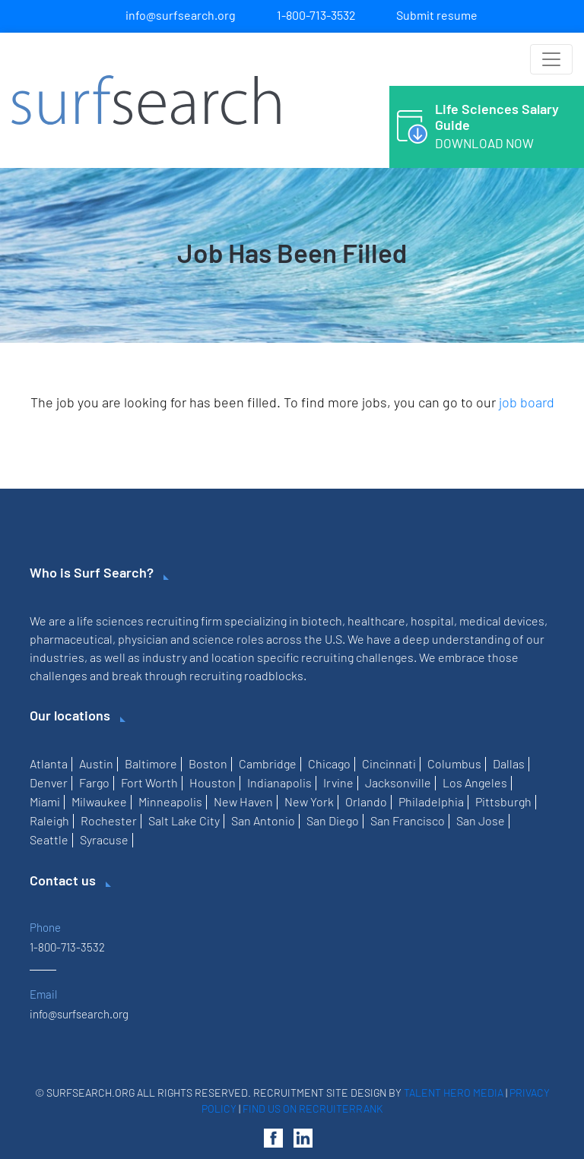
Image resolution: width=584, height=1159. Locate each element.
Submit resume (437, 15)
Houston (212, 782)
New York (309, 801)
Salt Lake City (184, 820)
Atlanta (49, 763)
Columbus (454, 763)
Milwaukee (99, 801)
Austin (96, 763)
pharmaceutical (71, 639)
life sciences (110, 620)
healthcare (376, 620)
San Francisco (407, 820)
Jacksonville (398, 782)
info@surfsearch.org (180, 15)
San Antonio (263, 820)
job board (526, 402)
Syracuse (104, 839)
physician (143, 639)
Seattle (49, 839)
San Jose (480, 820)
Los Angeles (475, 782)
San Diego (332, 820)
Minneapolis (170, 801)
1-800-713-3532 (316, 15)
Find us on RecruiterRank (313, 1108)
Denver (49, 782)
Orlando (366, 801)
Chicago (329, 763)
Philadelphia (431, 801)
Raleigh (49, 820)
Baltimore (151, 763)
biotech (321, 620)
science (213, 639)
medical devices (501, 620)
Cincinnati (389, 763)
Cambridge (268, 763)
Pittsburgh (503, 801)
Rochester (109, 820)
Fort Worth (149, 782)
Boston (208, 763)
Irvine (338, 782)
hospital (432, 620)
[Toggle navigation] (551, 59)
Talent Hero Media (453, 1092)
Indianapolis (279, 782)
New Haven (243, 801)
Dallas (509, 763)
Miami (45, 801)
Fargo (94, 782)
